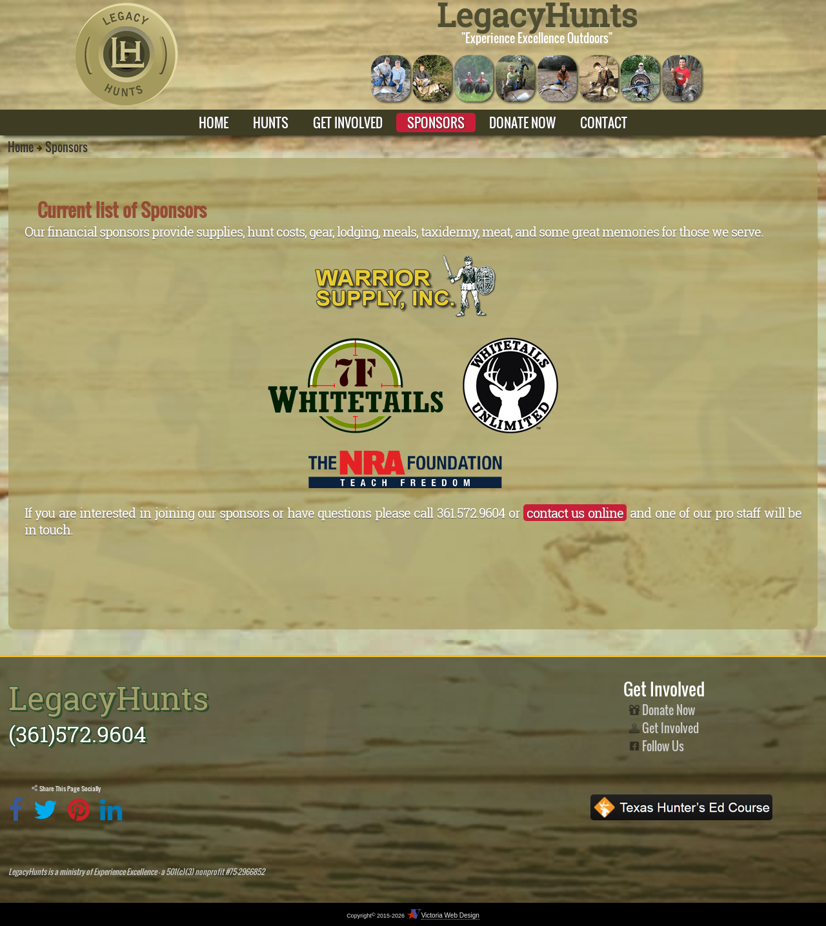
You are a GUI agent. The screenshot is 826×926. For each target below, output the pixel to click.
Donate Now (662, 710)
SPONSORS (436, 122)
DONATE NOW (522, 122)
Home (21, 147)
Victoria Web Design (450, 915)
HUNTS (270, 122)
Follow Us (656, 746)
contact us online (575, 512)
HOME (213, 122)
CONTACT (603, 122)
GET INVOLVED (348, 122)
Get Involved (664, 728)
